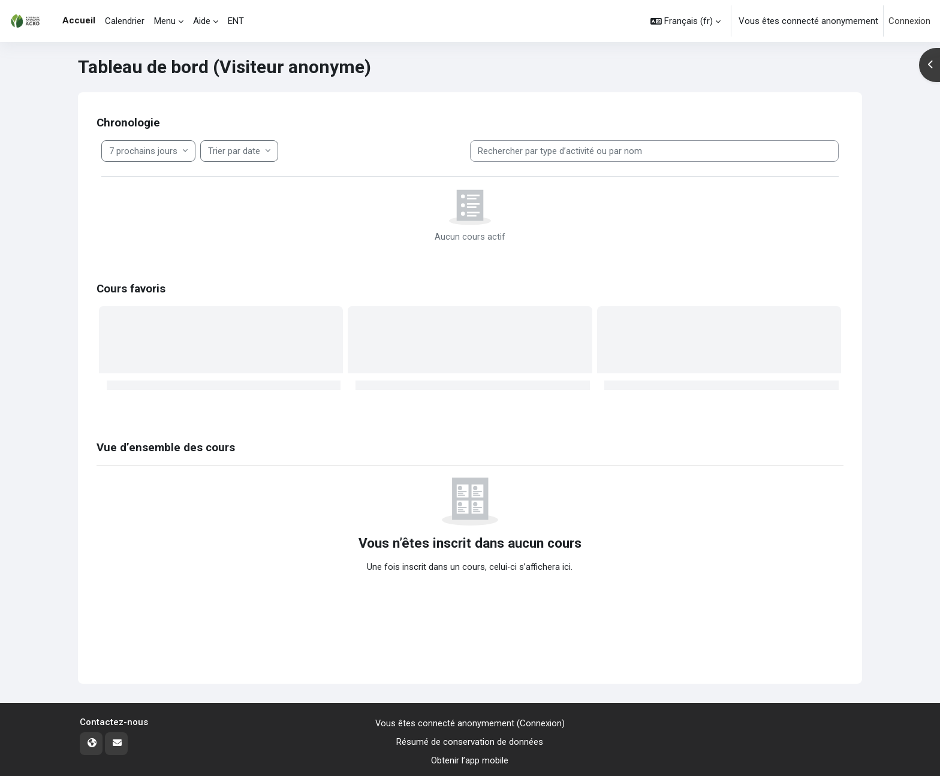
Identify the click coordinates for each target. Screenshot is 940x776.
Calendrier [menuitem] (124, 21)
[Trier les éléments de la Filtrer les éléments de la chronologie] (239, 151)
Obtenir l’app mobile (469, 760)
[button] (685, 21)
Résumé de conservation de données (469, 741)
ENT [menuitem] (236, 21)
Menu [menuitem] (165, 21)
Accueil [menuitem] (78, 20)
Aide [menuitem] (201, 21)
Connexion (909, 21)
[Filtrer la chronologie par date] (148, 151)
